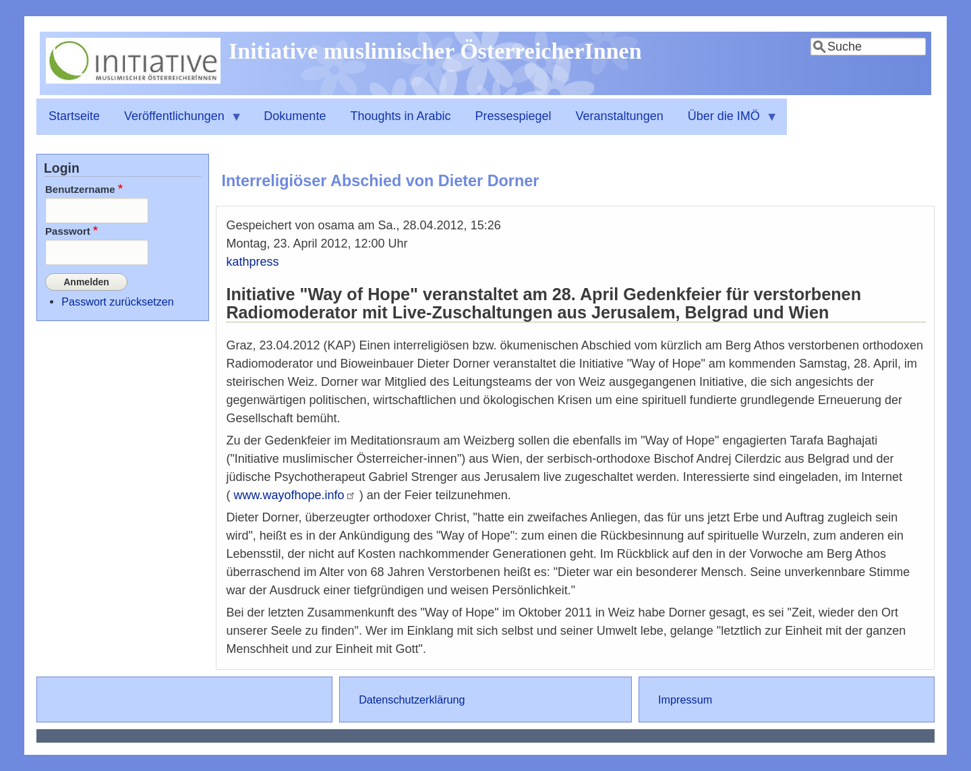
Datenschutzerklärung (412, 699)
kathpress (252, 261)
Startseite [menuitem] (74, 116)
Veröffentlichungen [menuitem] (177, 122)
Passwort (67, 231)
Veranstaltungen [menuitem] (620, 116)
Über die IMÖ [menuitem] (727, 122)
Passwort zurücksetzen (117, 300)
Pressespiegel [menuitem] (513, 116)
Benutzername (80, 189)
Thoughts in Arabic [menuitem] (400, 116)
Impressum (685, 699)
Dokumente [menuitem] (295, 116)
